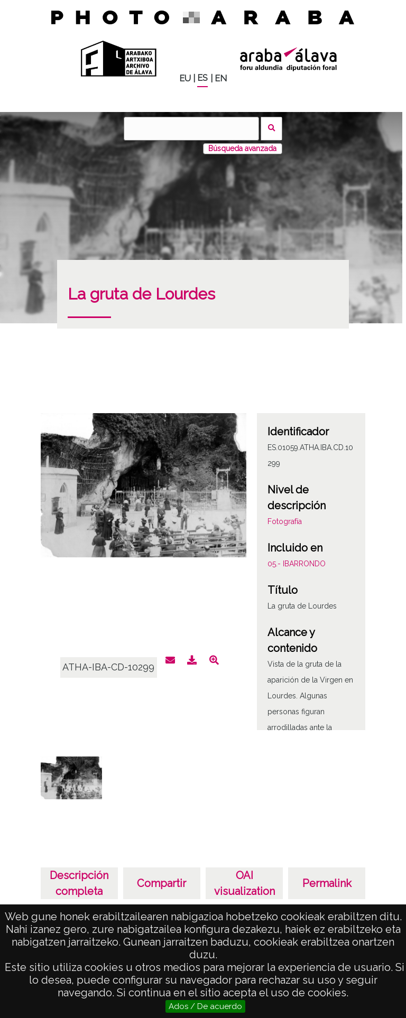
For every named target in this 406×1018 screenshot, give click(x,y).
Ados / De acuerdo (205, 1006)
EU (185, 78)
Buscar (271, 129)
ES (202, 78)
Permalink (327, 883)
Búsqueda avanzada (242, 148)
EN (221, 78)
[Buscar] (191, 129)
